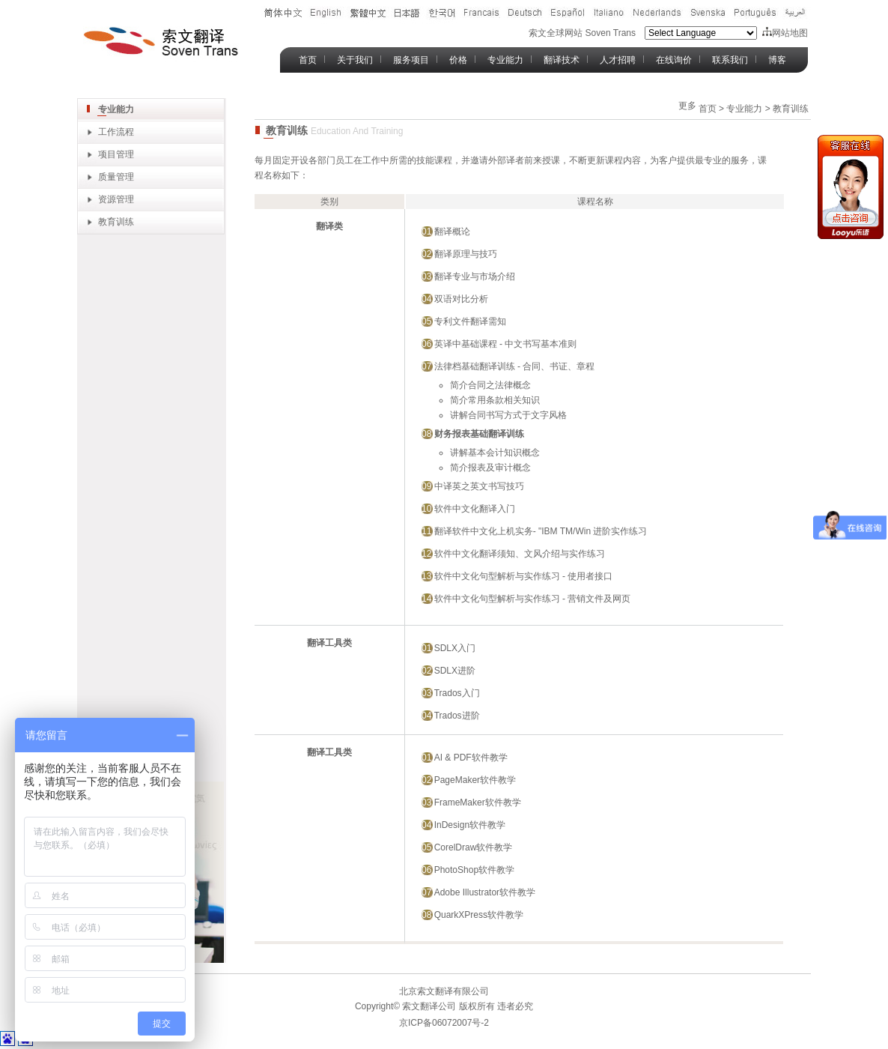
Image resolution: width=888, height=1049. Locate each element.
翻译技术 (562, 60)
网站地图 (785, 33)
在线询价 (674, 60)
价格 (458, 60)
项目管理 (116, 154)
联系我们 (730, 60)
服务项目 (411, 60)
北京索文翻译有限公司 (444, 991)
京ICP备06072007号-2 (444, 1023)
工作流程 (116, 132)
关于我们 (355, 60)
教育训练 (116, 222)
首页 (308, 60)
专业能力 (505, 60)
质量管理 (116, 177)
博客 (777, 60)
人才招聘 (618, 60)
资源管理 (116, 199)
